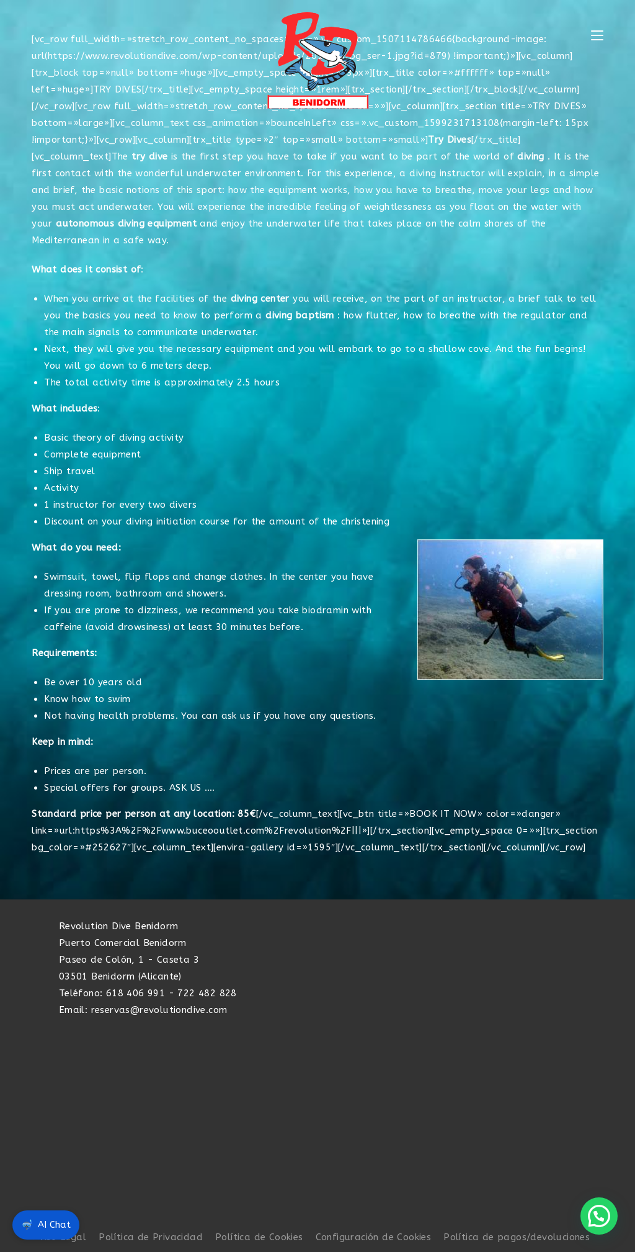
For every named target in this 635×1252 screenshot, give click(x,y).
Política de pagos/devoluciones (516, 1237)
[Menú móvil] (597, 36)
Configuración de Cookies (374, 1237)
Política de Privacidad (151, 1237)
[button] (599, 1216)
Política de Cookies (259, 1237)
